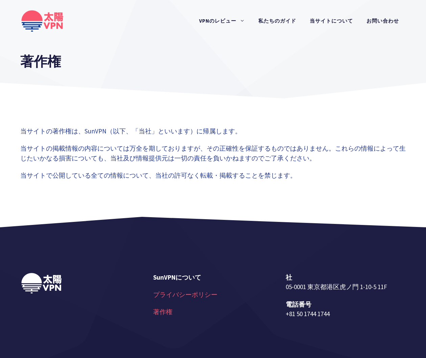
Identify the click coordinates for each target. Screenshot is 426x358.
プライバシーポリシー (185, 294)
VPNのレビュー (225, 21)
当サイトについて (331, 21)
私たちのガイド (277, 21)
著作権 (162, 312)
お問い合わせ (382, 21)
